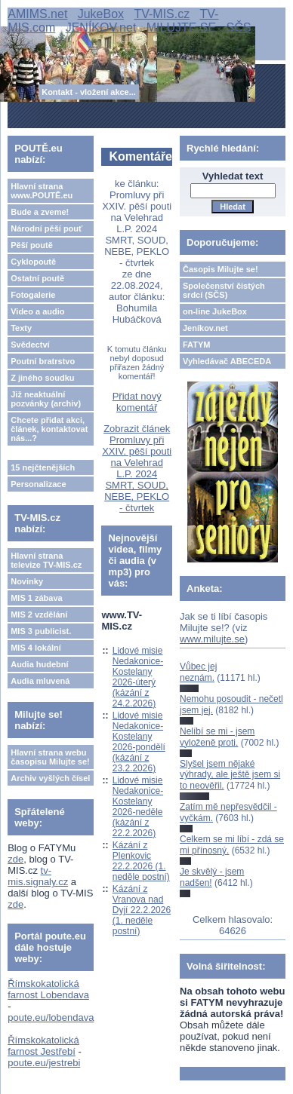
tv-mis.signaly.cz (38, 876)
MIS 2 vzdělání (39, 614)
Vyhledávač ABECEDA (227, 361)
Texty (21, 327)
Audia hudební (39, 664)
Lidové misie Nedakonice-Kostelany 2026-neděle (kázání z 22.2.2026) (138, 806)
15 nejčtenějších (43, 467)
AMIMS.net (37, 14)
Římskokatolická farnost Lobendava (48, 989)
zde (15, 859)
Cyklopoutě (33, 261)
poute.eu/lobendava (51, 1017)
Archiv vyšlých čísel (50, 778)
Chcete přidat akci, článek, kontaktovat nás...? (49, 429)
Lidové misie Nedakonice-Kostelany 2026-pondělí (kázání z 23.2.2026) (139, 742)
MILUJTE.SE (181, 27)
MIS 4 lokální (36, 647)
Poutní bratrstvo (43, 361)
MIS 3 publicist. (41, 631)
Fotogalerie (33, 294)
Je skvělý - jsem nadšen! (212, 876)
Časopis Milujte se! (220, 269)
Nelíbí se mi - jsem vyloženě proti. (217, 736)
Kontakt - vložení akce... (89, 92)
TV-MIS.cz (162, 14)
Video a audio (37, 311)
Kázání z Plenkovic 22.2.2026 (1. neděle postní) (141, 861)
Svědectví (30, 344)
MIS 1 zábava (36, 597)
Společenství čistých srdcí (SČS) (224, 290)
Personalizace (38, 484)
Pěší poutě (32, 245)
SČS (239, 27)
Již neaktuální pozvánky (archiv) (46, 399)
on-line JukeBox (215, 311)
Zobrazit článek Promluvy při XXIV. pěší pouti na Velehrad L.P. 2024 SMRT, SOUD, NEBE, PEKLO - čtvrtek (136, 468)
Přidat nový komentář (137, 402)
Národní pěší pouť (46, 228)
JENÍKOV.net (101, 27)
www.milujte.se (212, 639)
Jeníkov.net (205, 327)
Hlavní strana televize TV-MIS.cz (46, 560)
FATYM (196, 344)
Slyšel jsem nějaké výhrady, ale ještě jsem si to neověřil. (230, 774)
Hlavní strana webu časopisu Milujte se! (50, 757)
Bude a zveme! (40, 211)
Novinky (27, 581)
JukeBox (101, 14)
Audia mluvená (40, 680)
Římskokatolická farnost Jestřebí (43, 1045)
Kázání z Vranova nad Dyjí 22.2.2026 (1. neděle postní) (142, 910)
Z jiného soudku (42, 377)
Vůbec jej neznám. (198, 671)
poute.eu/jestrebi (44, 1062)
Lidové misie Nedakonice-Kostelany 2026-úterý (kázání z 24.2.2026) (138, 677)
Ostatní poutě (37, 278)
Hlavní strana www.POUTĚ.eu (41, 191)
